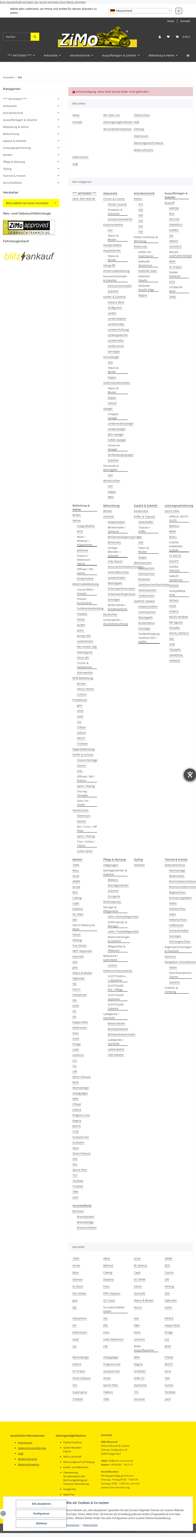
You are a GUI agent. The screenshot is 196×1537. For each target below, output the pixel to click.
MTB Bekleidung (83, 678)
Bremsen (78, 1211)
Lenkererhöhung (118, 329)
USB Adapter (116, 1054)
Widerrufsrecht (143, 150)
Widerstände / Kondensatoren (117, 607)
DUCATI (174, 561)
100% (76, 865)
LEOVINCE (175, 246)
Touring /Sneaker (82, 793)
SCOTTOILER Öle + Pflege (115, 987)
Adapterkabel (116, 522)
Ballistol (108, 1265)
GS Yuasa (109, 1300)
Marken (8, 155)
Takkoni (108, 1392)
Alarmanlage (177, 870)
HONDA (174, 585)
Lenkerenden (116, 324)
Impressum (72, 1525)
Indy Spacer (115, 561)
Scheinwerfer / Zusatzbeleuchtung (115, 622)
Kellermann (80, 1027)
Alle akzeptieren (41, 1503)
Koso (76, 1033)
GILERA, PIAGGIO (174, 568)
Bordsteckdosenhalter (122, 1034)
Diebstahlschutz (175, 865)
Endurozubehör (113, 224)
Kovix (76, 1038)
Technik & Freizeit (14, 176)
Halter (173, 903)
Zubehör (113, 291)
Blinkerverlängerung (121, 537)
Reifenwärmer (112, 901)
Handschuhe (81, 810)
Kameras (170, 956)
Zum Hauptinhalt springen (17, 2)
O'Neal (81, 727)
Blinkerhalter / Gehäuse (117, 529)
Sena (76, 1148)
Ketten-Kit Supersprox (145, 254)
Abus (76, 870)
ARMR (76, 881)
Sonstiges (114, 351)
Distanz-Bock (116, 302)
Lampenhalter (117, 577)
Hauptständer (112, 250)
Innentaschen (147, 612)
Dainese (78, 1279)
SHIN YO (139, 1378)
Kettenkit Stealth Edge (146, 287)
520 (140, 220)
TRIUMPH (175, 649)
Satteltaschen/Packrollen (154, 584)
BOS (171, 213)
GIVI (110, 362)
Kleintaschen (146, 573)
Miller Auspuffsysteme (144, 1348)
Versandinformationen (117, 129)
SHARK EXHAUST (175, 274)
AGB (136, 122)
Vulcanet (139, 1399)
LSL (75, 1066)
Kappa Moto (80, 1022)
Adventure (83, 815)
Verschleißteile (12, 183)
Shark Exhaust (81, 1153)
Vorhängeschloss (180, 941)
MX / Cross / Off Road (87, 828)
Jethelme (82, 550)
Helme (77, 520)
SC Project (175, 267)
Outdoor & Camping (171, 989)
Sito (75, 1164)
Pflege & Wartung (14, 162)
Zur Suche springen (47, 2)
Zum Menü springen (73, 2)
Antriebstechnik (13, 113)
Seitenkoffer (146, 522)
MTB (80, 531)
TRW (75, 1191)
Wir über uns (111, 115)
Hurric (76, 989)
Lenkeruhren (116, 346)
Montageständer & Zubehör (115, 872)
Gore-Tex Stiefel (82, 803)
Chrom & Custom (114, 199)
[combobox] (140, 10)
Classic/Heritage (87, 760)
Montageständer (118, 885)
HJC (75, 984)
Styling (7, 169)
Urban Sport (85, 851)
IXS (74, 1011)
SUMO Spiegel (117, 440)
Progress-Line (81, 1115)
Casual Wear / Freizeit (86, 591)
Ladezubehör (116, 1049)
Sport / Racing (86, 786)
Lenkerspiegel (116, 429)
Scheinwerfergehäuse (121, 594)
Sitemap (139, 129)
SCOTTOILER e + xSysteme (117, 978)
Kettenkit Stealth (144, 278)
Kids (80, 771)
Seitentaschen (147, 590)
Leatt (80, 716)
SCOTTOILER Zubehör (115, 1006)
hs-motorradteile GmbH (114, 1309)
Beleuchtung (11, 134)
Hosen (81, 619)
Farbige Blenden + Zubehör (114, 551)
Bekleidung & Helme (16, 127)
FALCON (174, 219)
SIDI (75, 1159)
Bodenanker (176, 876)
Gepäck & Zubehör (14, 141)
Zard (168, 1399)
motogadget (80, 1093)
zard (75, 1197)
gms (79, 705)
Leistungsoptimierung (17, 148)
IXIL (171, 235)
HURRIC (174, 230)
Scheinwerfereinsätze (121, 588)
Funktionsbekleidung (90, 608)
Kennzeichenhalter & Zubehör (115, 278)
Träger (138, 537)
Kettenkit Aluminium (145, 263)
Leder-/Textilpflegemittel (123, 931)
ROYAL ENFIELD (179, 633)
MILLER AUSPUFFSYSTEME (180, 254)
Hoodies (82, 614)
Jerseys (81, 683)
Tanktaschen (146, 595)
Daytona (78, 908)
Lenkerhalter (116, 340)
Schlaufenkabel (179, 930)
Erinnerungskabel (180, 898)
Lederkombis (85, 641)
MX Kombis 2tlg (87, 646)
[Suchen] (17, 37)
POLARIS (174, 628)
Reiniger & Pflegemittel (110, 909)
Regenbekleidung (84, 749)
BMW (172, 531)
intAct (168, 1307)
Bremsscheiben (87, 1227)
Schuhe (81, 694)
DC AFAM (139, 1279)
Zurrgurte (114, 896)
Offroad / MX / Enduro (86, 778)
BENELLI (174, 526)
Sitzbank (139, 865)
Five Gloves (79, 945)
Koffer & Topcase (144, 516)
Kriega (77, 1044)
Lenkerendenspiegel (120, 423)
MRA (111, 497)
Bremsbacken (85, 1216)
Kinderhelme (85, 578)
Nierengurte (85, 652)
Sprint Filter (172, 511)
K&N (137, 1325)
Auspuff (169, 203)
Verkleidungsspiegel (120, 455)
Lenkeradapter (117, 318)
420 (140, 209)
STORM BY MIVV (175, 289)
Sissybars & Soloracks (115, 211)
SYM (172, 644)
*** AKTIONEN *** (15, 99)
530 (140, 231)
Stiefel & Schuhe (83, 754)
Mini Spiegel (115, 434)
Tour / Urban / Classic (86, 843)
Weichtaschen (143, 562)
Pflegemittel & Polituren (116, 948)
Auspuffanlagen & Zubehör (20, 120)
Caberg (77, 898)
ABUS (106, 1258)
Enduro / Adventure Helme (83, 559)
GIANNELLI (176, 224)
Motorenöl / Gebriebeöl (110, 958)
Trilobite (82, 743)
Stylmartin (140, 1385)
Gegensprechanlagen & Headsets (178, 949)
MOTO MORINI (178, 617)
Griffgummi (115, 307)
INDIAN (173, 600)
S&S (171, 638)
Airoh (76, 876)
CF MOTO (175, 555)
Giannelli (78, 956)
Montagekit (115, 583)
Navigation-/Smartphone (180, 962)
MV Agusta (176, 622)
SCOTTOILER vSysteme (115, 997)
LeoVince (78, 1055)
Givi (110, 230)
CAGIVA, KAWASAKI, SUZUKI (176, 546)
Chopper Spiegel (113, 416)
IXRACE (173, 241)
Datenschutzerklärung (32, 1448)
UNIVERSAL (176, 655)
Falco (106, 1286)
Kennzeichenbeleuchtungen (126, 566)
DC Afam (78, 914)
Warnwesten (85, 672)
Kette (172, 914)
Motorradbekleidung (86, 584)
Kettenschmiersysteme (117, 971)
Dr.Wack (78, 1286)
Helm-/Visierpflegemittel (123, 916)
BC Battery (140, 1265)
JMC (105, 1325)
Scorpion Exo (81, 1137)
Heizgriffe (109, 265)
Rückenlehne (146, 623)
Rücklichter (110, 614)
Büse (76, 1272)
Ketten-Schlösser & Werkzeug (146, 239)
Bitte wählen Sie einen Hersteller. (27, 203)
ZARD (172, 296)
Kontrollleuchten (118, 572)
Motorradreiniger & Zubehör (119, 939)
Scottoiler (78, 1142)
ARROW (174, 208)
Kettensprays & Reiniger (117, 924)
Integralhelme (86, 526)
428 (140, 215)
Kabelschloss (177, 908)
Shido (106, 1378)
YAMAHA (174, 660)
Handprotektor (112, 245)
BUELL (173, 537)
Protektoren (80, 700)
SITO (172, 282)
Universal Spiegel (114, 447)
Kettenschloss (178, 919)
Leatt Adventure (113, 1339)
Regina (142, 295)
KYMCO (174, 611)
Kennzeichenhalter (120, 286)
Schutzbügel (111, 357)
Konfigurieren (41, 1513)
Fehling (77, 940)
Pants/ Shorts (85, 689)
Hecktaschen (146, 568)
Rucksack (144, 579)
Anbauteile (10, 106)
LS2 (79, 722)
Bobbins (113, 880)
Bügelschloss (177, 892)
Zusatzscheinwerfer (120, 219)
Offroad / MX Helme (85, 571)
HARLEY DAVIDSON (176, 578)
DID (75, 919)
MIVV (172, 261)
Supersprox (80, 1392)
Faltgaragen (110, 865)
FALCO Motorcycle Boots (84, 927)
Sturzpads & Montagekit (111, 467)
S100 (76, 1131)
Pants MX (83, 657)
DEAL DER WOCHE (84, 199)
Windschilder (111, 480)
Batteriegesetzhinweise (148, 143)
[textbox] (140, 10)
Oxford (112, 403)
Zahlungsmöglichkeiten (118, 122)
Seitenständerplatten (116, 382)
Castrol (112, 965)
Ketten (138, 199)
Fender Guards (117, 204)
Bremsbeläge (85, 1222)
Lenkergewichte (118, 335)
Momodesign (81, 1088)
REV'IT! (81, 738)
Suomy (169, 1385)
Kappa (112, 377)
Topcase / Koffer (144, 529)
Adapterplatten (148, 606)
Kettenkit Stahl (147, 271)
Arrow (76, 887)
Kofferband (176, 925)
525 (140, 226)
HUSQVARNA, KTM (177, 593)
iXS (74, 1016)
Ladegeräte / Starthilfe (111, 1016)
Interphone (80, 994)
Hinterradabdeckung (116, 271)
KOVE (172, 606)
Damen (81, 765)
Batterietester (116, 1023)
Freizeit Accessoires (84, 601)
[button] (160, 36)
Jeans (80, 630)
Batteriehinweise (28, 1464)
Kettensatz (140, 246)
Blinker (107, 511)
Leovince (139, 1339)
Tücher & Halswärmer (84, 665)
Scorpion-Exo (111, 1371)
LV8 (75, 1071)
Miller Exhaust (82, 1077)
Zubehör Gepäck (144, 601)
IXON (80, 711)
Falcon (77, 934)
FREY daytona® (82, 951)
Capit (76, 903)
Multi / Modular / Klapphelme (84, 541)
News (170, 21)
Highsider (79, 978)
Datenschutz (90, 1525)
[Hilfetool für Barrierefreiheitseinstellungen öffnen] (190, 775)
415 (140, 204)
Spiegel (108, 408)
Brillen (77, 515)
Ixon (136, 1318)
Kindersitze (141, 511)
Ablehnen (41, 1523)
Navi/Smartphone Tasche (180, 975)
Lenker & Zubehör (114, 296)
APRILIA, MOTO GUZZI (178, 518)
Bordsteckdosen (118, 1029)
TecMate (78, 1181)
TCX (75, 1175)
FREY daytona (111, 1293)
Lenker (112, 313)
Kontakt (185, 21)
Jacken (81, 625)
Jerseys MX (84, 635)
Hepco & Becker (113, 237)
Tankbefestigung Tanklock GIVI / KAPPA (149, 638)
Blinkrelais (114, 542)
